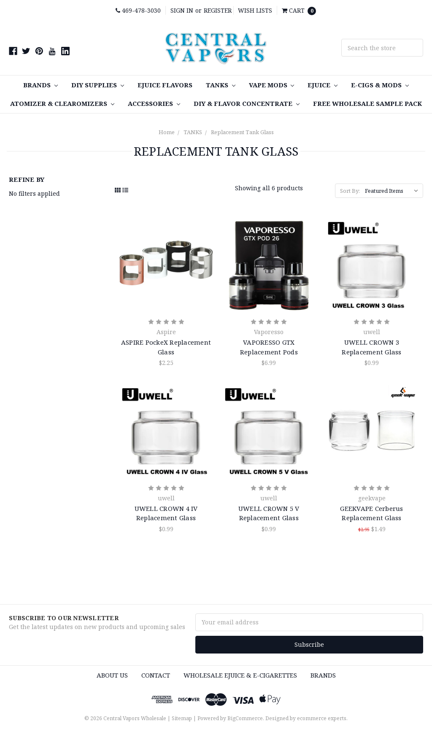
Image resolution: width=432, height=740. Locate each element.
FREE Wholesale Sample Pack (367, 103)
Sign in (181, 10)
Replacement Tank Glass (242, 132)
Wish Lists (255, 10)
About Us (112, 675)
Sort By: (350, 190)
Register (218, 10)
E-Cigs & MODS (380, 85)
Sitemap (182, 718)
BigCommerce (245, 718)
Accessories (154, 103)
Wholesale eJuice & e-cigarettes (240, 675)
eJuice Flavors (165, 85)
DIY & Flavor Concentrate (247, 103)
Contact (155, 675)
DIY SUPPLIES (97, 85)
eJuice (323, 85)
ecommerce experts (321, 718)
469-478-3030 (138, 10)
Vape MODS (271, 85)
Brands (40, 85)
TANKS (220, 85)
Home (167, 132)
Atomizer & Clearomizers (62, 103)
